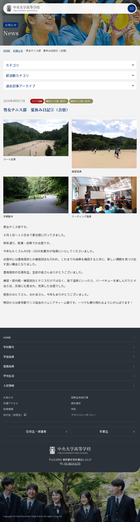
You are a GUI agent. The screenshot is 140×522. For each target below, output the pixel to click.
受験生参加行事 (79, 397)
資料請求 (76, 403)
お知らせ (18, 50)
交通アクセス (10, 403)
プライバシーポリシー (83, 414)
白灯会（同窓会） (14, 414)
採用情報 (8, 409)
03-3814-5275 (72, 463)
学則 (73, 409)
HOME (6, 50)
